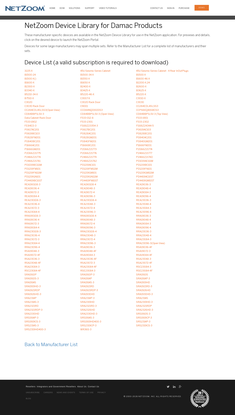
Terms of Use (86, 392)
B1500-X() (30, 79)
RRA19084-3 (143, 224)
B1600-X (29, 83)
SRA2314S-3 (31, 302)
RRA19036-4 (31, 220)
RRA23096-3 (88, 243)
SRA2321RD (31, 306)
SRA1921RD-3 (144, 286)
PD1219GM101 (88, 173)
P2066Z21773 (88, 149)
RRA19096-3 (87, 228)
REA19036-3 (143, 185)
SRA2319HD (87, 302)
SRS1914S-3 (87, 318)
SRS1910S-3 (143, 314)
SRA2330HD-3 (88, 314)
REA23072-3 (31, 208)
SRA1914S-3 (87, 282)
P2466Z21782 (88, 161)
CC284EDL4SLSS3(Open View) (42, 110)
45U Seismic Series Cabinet (95, 71)
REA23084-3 (143, 208)
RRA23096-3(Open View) (150, 243)
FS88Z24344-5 (145, 126)
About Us (81, 386)
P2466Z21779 (88, 157)
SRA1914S (30, 282)
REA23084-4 (31, 212)
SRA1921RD (87, 286)
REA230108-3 (32, 200)
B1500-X (141, 75)
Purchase (184, 8)
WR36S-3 (85, 329)
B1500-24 (30, 75)
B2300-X (29, 87)
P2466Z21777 (144, 153)
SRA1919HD (143, 282)
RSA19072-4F (32, 255)
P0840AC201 (143, 137)
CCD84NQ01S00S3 (91, 110)
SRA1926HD (143, 290)
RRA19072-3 (31, 224)
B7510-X (29, 98)
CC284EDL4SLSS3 (147, 106)
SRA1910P (30, 275)
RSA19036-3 (87, 247)
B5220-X (141, 94)
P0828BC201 (144, 134)
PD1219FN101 (144, 169)
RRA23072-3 (31, 239)
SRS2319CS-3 (144, 326)
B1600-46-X (143, 79)
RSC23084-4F (32, 271)
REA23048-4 (143, 204)
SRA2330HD (31, 314)
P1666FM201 (143, 145)
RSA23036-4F (88, 259)
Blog (28, 398)
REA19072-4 (87, 192)
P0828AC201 (88, 134)
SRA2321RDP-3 (33, 310)
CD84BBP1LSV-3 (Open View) (97, 114)
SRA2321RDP (144, 306)
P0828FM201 (32, 137)
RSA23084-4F (88, 267)
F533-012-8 (87, 118)
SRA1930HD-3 (144, 294)
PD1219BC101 (144, 165)
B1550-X (85, 79)
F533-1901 (142, 118)
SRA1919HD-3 (32, 286)
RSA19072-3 (143, 251)
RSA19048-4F (88, 251)
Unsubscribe (33, 392)
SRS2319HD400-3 (35, 329)
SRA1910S (142, 275)
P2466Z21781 (32, 161)
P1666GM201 (32, 149)
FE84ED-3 (30, 126)
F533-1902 (30, 122)
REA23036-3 (143, 200)
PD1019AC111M (144, 161)
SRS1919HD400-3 (90, 322)
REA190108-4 (88, 185)
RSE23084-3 (87, 271)
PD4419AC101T (144, 177)
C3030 (140, 102)
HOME (52, 8)
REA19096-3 (87, 196)
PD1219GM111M (145, 173)
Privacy (102, 392)
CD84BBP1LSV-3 (34, 114)
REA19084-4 (31, 196)
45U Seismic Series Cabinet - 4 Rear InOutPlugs (162, 71)
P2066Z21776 (88, 153)
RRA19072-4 (87, 224)
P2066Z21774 (144, 149)
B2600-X (141, 87)
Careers (48, 392)
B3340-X (29, 90)
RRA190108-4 (88, 216)
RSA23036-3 (31, 259)
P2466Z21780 (144, 157)
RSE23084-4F (144, 271)
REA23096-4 (143, 212)
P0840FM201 (88, 141)
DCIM (62, 8)
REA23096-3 (87, 212)
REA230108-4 (88, 200)
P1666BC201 (87, 145)
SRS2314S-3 (31, 326)
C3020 (28, 102)
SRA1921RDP (32, 290)
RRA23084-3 (143, 239)
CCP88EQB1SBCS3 (147, 110)
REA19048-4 (143, 188)
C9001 (84, 106)
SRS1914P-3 (31, 318)
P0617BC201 (87, 130)
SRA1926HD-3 (32, 294)
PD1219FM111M (89, 169)
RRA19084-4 (31, 228)
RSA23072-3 (87, 263)
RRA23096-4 (32, 247)
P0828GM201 (88, 137)
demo (202, 7)
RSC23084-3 (143, 267)
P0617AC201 (31, 130)
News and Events (66, 392)
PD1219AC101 (88, 165)
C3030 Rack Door (34, 106)
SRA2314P (30, 298)
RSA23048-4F (32, 263)
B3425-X (85, 90)
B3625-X (141, 90)
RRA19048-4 (143, 220)
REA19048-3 (87, 188)
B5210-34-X (31, 94)
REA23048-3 (87, 204)
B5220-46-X (87, 94)
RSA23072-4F (144, 263)
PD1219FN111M (32, 173)
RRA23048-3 (87, 235)
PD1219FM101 (32, 169)
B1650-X (85, 83)
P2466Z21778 (32, 157)
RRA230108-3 (32, 232)
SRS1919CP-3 (144, 318)
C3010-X (141, 98)
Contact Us (156, 8)
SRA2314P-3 (87, 298)
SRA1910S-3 (31, 279)
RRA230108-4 (88, 232)
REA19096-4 (143, 196)
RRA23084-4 (32, 243)
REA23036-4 (31, 204)
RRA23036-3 (143, 232)
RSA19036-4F (144, 247)
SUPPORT (89, 8)
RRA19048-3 (87, 220)
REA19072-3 (31, 192)
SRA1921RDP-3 (89, 290)
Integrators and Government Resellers (56, 386)
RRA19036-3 (143, 216)
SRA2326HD (87, 310)
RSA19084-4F (144, 255)
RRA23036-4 (32, 235)
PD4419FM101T (89, 181)
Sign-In (170, 8)
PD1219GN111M (89, 177)
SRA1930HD (87, 294)
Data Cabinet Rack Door (37, 118)
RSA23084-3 (31, 267)
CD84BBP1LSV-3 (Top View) (152, 114)
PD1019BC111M (33, 165)
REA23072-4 (87, 208)
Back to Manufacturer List (51, 345)
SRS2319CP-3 (88, 326)
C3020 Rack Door (90, 102)
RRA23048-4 (143, 235)
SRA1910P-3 (87, 275)
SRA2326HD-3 (144, 310)
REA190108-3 (32, 185)
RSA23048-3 (143, 259)
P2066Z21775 (32, 153)
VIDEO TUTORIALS (108, 8)
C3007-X (85, 98)
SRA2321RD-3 (88, 306)
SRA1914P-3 (143, 279)
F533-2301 (86, 122)
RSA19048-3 (31, 251)
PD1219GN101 (32, 177)
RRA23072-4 (87, 239)
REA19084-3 (143, 192)
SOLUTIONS (74, 8)
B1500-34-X (87, 75)
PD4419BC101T (33, 181)
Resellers (30, 386)
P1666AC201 (31, 145)
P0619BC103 (32, 134)
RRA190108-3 (32, 216)
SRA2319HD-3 (144, 302)
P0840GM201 (144, 141)
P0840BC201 (32, 141)
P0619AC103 (143, 130)
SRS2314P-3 (143, 322)
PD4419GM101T (145, 181)
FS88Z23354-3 (89, 126)
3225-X (28, 71)
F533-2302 (142, 122)
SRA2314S (142, 298)
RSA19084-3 (87, 255)
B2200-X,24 (143, 83)
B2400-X (85, 87)
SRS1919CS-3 (32, 322)
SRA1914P (86, 279)
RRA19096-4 (143, 228)
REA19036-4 (31, 188)
